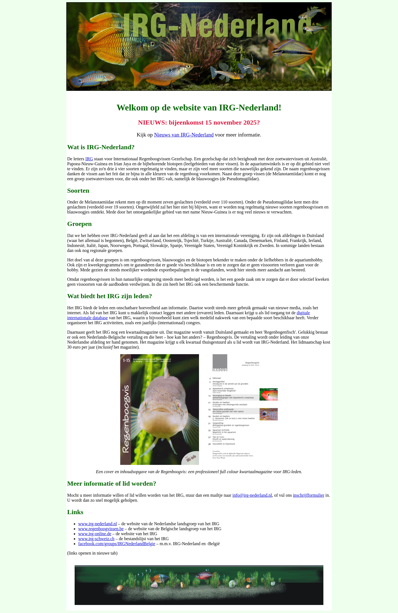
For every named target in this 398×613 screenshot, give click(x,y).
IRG (89, 158)
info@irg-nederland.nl (252, 495)
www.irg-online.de (94, 533)
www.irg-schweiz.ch (96, 538)
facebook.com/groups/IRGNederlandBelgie (116, 543)
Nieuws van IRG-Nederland (184, 135)
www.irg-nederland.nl (97, 523)
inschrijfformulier (308, 495)
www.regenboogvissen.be (101, 528)
